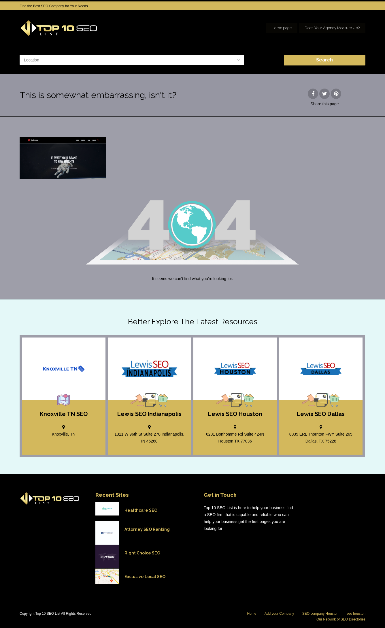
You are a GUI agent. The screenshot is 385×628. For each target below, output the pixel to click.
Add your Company (279, 614)
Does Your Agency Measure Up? (332, 28)
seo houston (356, 614)
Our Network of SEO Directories (340, 619)
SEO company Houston (320, 614)
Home (251, 614)
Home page (282, 28)
